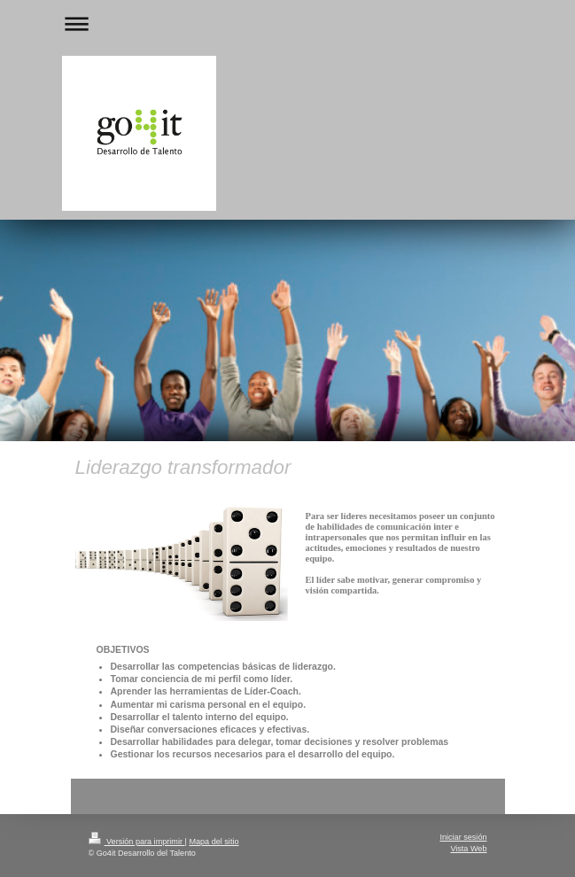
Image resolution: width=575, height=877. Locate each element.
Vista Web (468, 848)
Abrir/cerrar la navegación (288, 23)
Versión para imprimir (137, 841)
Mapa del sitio (213, 841)
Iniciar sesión (462, 837)
